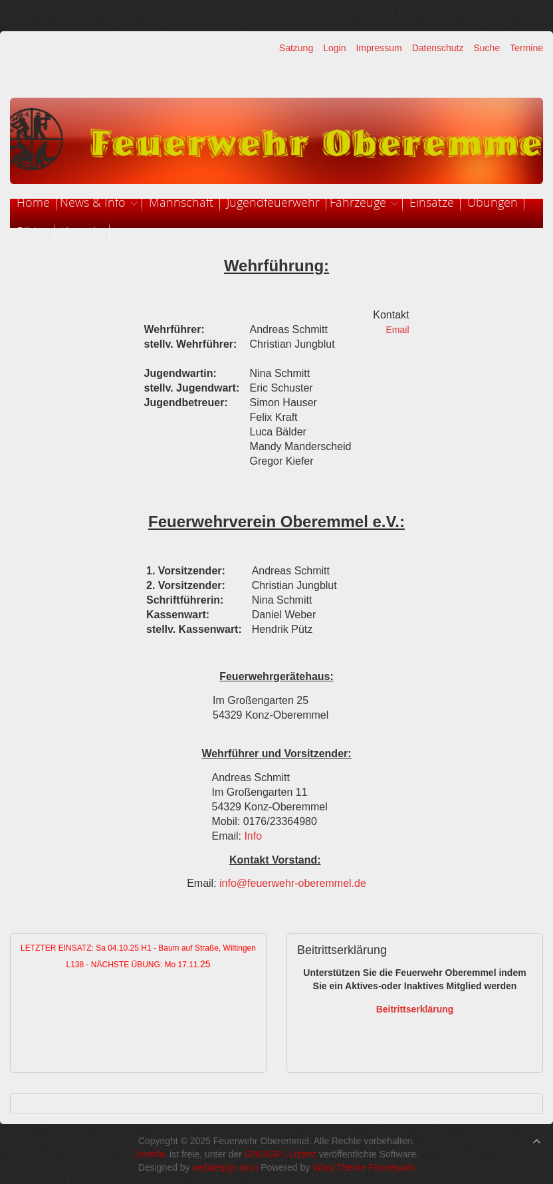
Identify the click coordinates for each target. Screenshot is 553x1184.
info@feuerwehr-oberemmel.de (292, 883)
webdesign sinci (226, 1167)
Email (397, 329)
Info (253, 836)
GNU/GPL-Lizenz (280, 1154)
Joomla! (150, 1154)
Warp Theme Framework (363, 1167)
